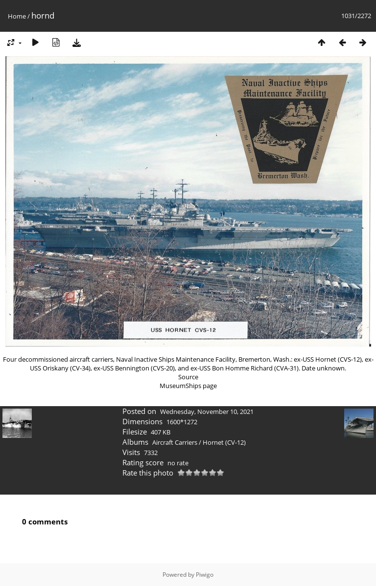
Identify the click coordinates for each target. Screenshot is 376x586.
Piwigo (204, 574)
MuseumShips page (188, 385)
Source (188, 376)
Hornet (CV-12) (224, 442)
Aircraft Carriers (174, 442)
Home (17, 16)
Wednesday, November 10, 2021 (207, 411)
